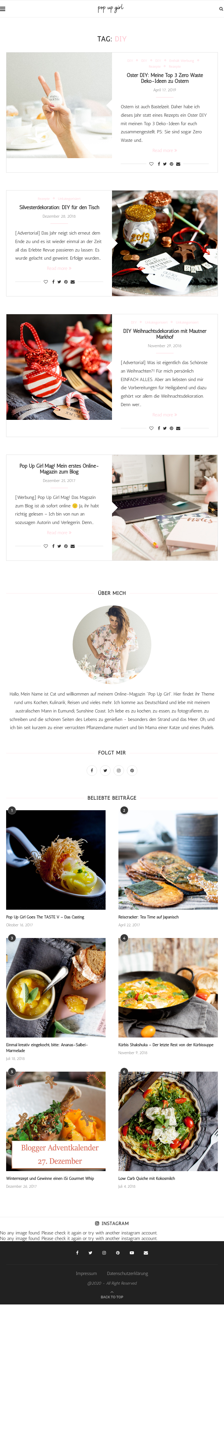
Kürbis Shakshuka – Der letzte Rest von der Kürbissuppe (165, 1047)
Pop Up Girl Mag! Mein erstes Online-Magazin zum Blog (59, 472)
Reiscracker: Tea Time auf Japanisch (148, 920)
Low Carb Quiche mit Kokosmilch (146, 1175)
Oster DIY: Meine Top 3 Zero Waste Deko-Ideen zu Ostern (165, 79)
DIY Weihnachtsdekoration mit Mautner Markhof (165, 336)
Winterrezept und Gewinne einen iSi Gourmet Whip (49, 1175)
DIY (130, 60)
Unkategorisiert (69, 200)
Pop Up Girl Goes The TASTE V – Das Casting (44, 920)
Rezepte (154, 66)
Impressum (86, 1270)
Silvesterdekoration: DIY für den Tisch (59, 209)
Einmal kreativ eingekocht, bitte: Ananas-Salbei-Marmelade (55, 1047)
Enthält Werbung (182, 60)
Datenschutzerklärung (127, 1270)
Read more (165, 152)
